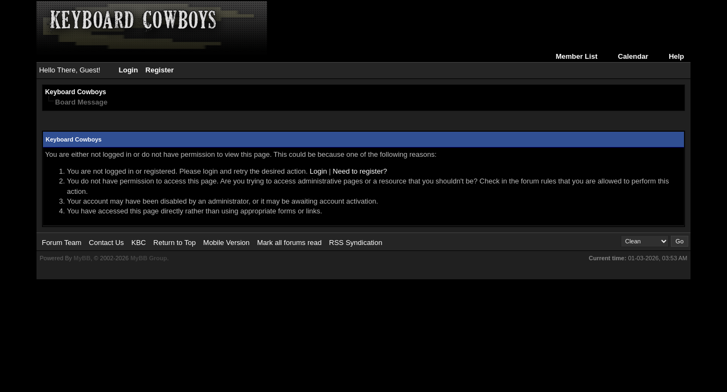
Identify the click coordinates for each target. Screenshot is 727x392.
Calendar (633, 56)
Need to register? (360, 171)
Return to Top (174, 242)
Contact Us (106, 242)
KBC (138, 242)
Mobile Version (226, 242)
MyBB (82, 258)
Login (128, 70)
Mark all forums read (289, 242)
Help (676, 56)
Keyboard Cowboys (75, 92)
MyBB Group (148, 258)
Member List (577, 56)
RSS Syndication (356, 242)
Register (160, 70)
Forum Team (62, 242)
